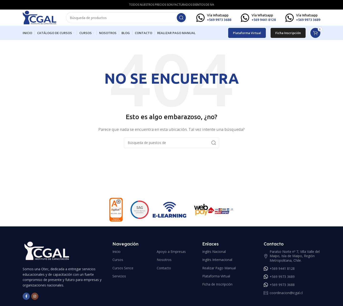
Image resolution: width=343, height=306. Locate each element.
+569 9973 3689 (279, 279)
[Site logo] (43, 18)
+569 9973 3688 (279, 287)
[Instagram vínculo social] (34, 299)
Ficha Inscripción (288, 35)
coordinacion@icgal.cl (283, 295)
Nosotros (164, 262)
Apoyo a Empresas (171, 254)
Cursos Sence (122, 270)
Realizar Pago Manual (219, 270)
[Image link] (47, 253)
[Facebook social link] (26, 299)
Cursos (117, 262)
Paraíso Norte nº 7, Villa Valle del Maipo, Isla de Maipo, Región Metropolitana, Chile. (292, 258)
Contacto (164, 270)
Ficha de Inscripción (217, 287)
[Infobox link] (213, 19)
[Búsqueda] (130, 19)
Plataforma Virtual (247, 35)
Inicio (116, 254)
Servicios (119, 278)
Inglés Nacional (214, 254)
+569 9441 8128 (279, 271)
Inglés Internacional (217, 262)
